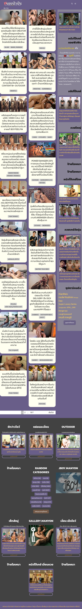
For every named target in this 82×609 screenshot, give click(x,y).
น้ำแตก (39, 606)
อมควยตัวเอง (37, 498)
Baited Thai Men (42, 269)
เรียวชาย (17, 606)
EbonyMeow (13, 173)
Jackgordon (62, 307)
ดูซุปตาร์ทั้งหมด (69, 323)
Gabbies (35, 315)
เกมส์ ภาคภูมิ (65, 317)
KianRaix (63, 294)
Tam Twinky (13, 216)
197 (32, 412)
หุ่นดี (45, 490)
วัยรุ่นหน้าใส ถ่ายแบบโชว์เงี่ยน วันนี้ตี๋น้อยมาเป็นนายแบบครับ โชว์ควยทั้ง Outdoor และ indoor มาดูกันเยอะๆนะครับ (68, 451)
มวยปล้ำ (36, 490)
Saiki (50, 137)
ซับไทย (37, 478)
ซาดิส (35, 486)
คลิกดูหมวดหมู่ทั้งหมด (41, 511)
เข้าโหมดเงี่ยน (62, 606)
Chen (35, 137)
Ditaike (37, 225)
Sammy (35, 360)
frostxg (36, 89)
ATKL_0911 (71, 307)
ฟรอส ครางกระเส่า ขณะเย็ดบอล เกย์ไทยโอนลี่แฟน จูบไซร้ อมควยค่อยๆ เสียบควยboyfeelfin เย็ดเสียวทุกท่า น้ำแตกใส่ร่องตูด (42, 78)
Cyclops (42, 137)
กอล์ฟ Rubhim (66, 297)
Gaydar (35, 180)
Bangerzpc (63, 310)
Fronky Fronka (13, 176)
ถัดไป (51, 412)
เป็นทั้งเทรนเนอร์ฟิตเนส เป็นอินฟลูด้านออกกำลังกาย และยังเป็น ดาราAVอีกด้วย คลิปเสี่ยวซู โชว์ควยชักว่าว (41, 587)
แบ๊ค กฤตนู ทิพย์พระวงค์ (13, 307)
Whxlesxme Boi (46, 360)
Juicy (42, 317)
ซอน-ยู (42, 48)
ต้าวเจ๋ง (13, 304)
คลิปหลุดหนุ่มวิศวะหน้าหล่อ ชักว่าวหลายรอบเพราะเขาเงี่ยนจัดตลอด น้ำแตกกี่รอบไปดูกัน (69, 276)
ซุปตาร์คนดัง (70, 606)
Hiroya (76, 297)
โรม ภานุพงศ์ (13, 350)
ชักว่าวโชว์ (11, 606)
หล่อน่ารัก (54, 606)
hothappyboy (46, 315)
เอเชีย (36, 506)
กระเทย (46, 506)
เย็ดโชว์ (77, 606)
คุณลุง (36, 482)
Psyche (42, 404)
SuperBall (46, 89)
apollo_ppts (13, 259)
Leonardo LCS (46, 180)
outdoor (29, 606)
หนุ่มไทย (23, 606)
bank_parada (16, 47)
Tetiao (42, 183)
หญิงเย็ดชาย (36, 502)
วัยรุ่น (34, 606)
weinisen (46, 225)
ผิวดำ (47, 498)
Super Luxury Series (68, 304)
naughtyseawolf (65, 314)
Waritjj (13, 91)
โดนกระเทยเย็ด (41, 494)
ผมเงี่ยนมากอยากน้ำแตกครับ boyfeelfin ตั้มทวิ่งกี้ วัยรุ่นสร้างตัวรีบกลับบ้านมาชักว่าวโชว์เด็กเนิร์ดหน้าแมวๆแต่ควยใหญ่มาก (13, 205)
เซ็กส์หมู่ (45, 486)
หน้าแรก (5, 606)
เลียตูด (47, 502)
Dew (61, 300)
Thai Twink (13, 393)
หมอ (45, 478)
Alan (7, 47)
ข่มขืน (45, 482)
